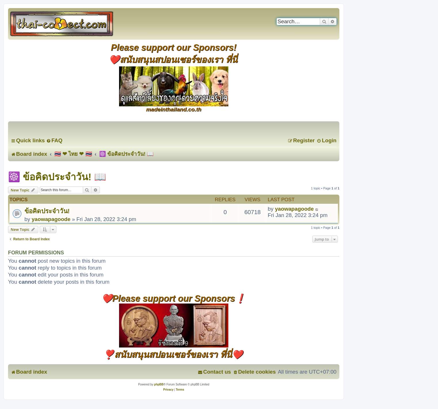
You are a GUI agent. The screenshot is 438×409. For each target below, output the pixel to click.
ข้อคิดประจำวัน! (47, 211)
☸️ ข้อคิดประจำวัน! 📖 (57, 176)
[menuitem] (54, 140)
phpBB (159, 384)
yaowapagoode (51, 219)
